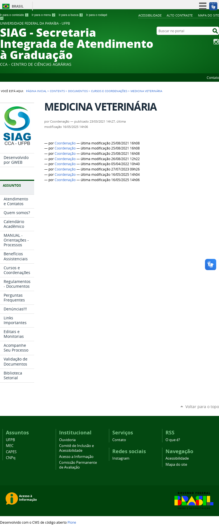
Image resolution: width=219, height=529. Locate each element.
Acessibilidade (150, 15)
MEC (9, 445)
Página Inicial (36, 91)
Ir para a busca (71, 15)
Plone (71, 522)
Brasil (18, 6)
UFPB (10, 439)
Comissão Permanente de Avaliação (78, 465)
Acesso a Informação (76, 456)
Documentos (78, 91)
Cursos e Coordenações (109, 91)
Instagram (216, 42)
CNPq (10, 457)
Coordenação (65, 143)
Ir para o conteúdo (14, 15)
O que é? (173, 439)
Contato (213, 77)
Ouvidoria (67, 439)
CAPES (11, 452)
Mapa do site (208, 15)
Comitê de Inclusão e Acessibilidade (76, 448)
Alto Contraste (180, 15)
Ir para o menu (43, 15)
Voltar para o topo (202, 406)
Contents (57, 91)
